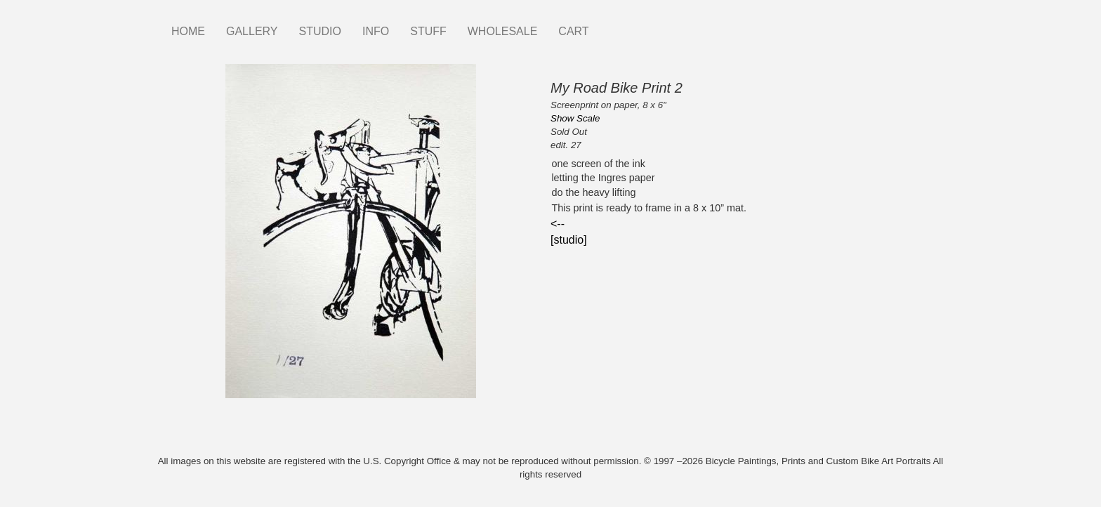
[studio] (568, 240)
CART (573, 31)
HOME (188, 31)
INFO (375, 31)
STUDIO (320, 31)
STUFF (428, 31)
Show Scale (575, 118)
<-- (557, 224)
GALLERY (252, 31)
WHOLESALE (503, 31)
